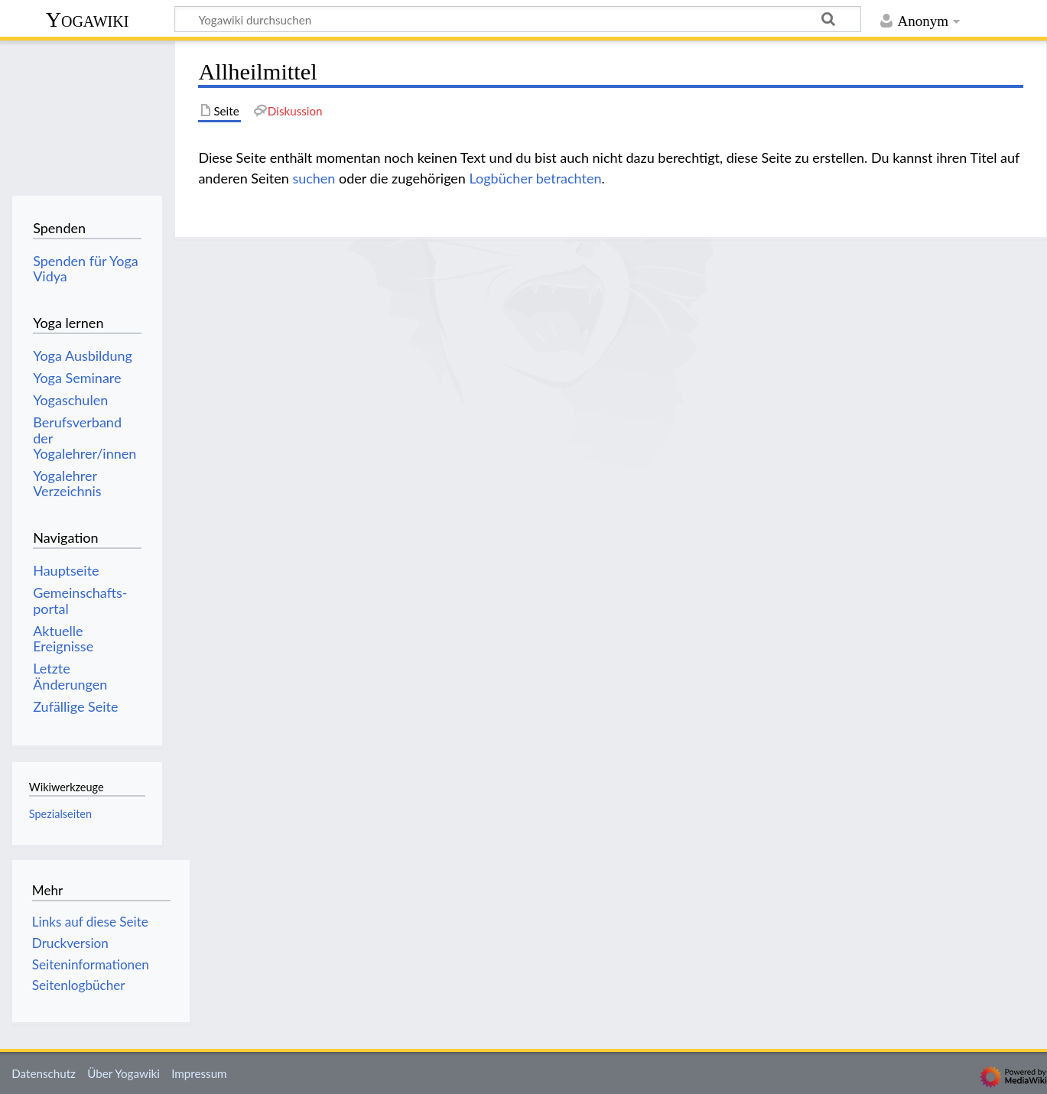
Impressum (199, 1073)
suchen (313, 178)
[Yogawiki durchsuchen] (517, 19)
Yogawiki (87, 19)
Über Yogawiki (123, 1073)
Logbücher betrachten (536, 178)
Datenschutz (43, 1073)
